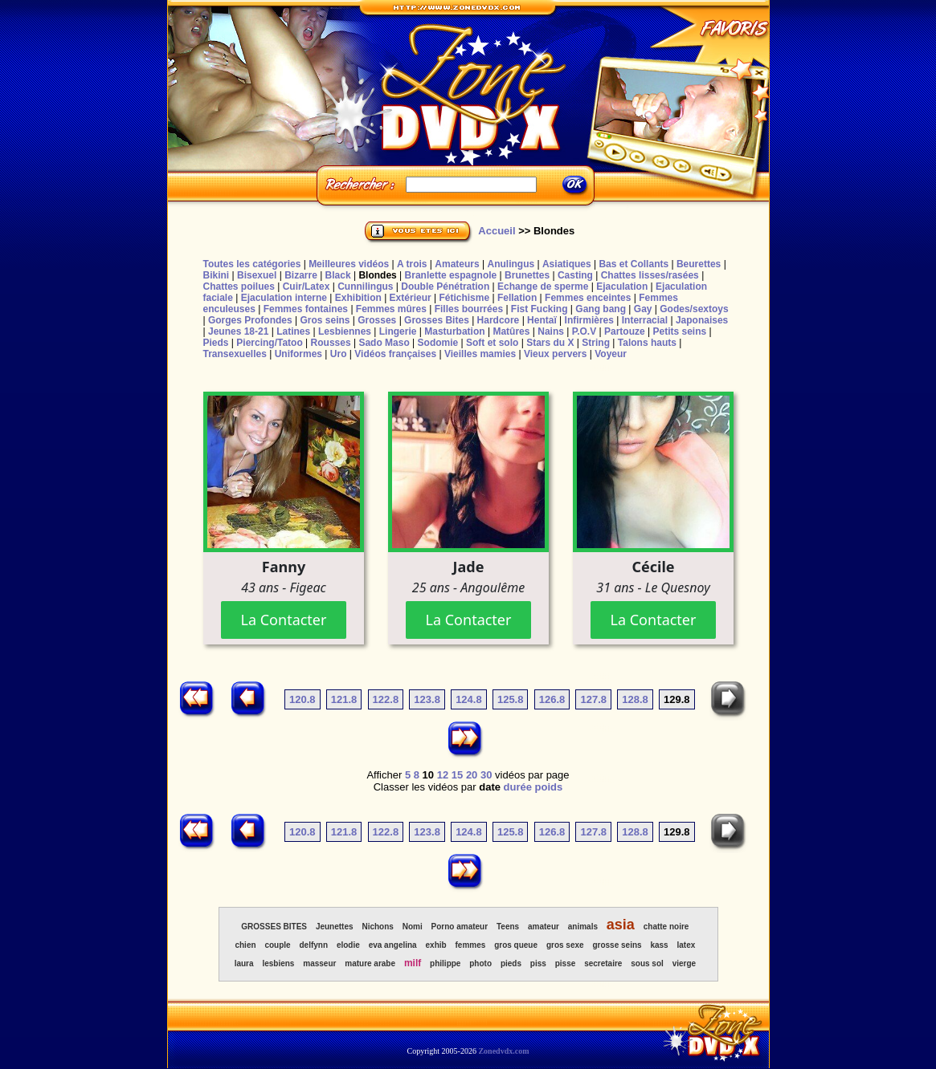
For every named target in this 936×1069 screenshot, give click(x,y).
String (596, 342)
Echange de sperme (542, 286)
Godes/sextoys (694, 309)
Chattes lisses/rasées (650, 275)
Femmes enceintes (588, 297)
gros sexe (565, 945)
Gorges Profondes (250, 320)
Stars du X (550, 342)
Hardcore (498, 320)
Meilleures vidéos (349, 264)
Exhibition (358, 297)
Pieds (216, 342)
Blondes (377, 275)
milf (412, 963)
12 (442, 775)
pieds (511, 963)
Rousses (331, 342)
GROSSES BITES (274, 926)
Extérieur (410, 297)
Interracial (645, 320)
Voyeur (611, 354)
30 (486, 775)
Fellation (517, 297)
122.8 (386, 699)
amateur (543, 926)
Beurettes (698, 264)
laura (244, 963)
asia (621, 925)
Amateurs (457, 264)
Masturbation (454, 331)
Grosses (377, 320)
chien (245, 945)
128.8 (635, 699)
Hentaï (542, 320)
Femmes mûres (391, 309)
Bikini (216, 275)
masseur (319, 963)
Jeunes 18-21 (238, 331)
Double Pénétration (445, 286)
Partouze (624, 331)
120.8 (302, 699)
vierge (684, 963)
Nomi (413, 926)
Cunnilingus (365, 286)
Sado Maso (383, 342)
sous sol (647, 963)
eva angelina (393, 945)
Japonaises (702, 320)
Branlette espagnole (451, 275)
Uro (338, 354)
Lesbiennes (344, 331)
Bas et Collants (633, 264)
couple (277, 945)
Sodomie (438, 342)
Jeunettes (335, 926)
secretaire (603, 963)
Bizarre (300, 275)
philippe (445, 963)
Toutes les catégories (252, 264)
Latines (293, 331)
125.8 (510, 699)
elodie (348, 945)
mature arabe (370, 963)
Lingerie (398, 331)
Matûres (511, 331)
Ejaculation (622, 286)
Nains (550, 331)
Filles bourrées (469, 309)
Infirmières (589, 320)
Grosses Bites (436, 320)
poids (549, 787)
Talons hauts (647, 342)
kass (659, 945)
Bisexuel (256, 275)
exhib (436, 945)
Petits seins (679, 331)
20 (471, 775)
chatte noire (666, 926)
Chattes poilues (239, 286)
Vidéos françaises (395, 354)
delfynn (313, 945)
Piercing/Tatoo (269, 342)
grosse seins (616, 945)
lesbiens (278, 963)
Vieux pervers (555, 354)
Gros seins (324, 320)
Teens (508, 926)
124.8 (469, 699)
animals (583, 926)
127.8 (593, 699)
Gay (643, 309)
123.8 (427, 699)
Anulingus (510, 264)
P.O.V (584, 331)
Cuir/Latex (306, 286)
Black (338, 275)
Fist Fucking (539, 309)
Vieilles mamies (480, 354)
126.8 (552, 699)
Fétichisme (464, 297)
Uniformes (298, 354)
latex (686, 945)
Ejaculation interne (284, 297)
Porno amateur (459, 926)
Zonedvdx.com (503, 1051)
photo (480, 963)
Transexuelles (235, 354)
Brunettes (527, 275)
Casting (575, 275)
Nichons (377, 926)
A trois (412, 264)
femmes (470, 945)
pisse (565, 963)
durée (518, 787)
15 (457, 775)
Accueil (496, 231)
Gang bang (600, 309)
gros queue (515, 945)
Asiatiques (566, 264)
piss (538, 963)
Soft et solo (492, 342)
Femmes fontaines (306, 309)
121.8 (344, 699)
